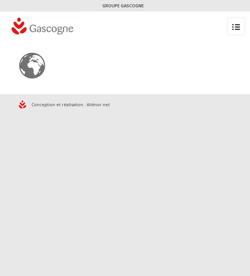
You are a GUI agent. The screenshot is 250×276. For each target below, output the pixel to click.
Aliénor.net (98, 104)
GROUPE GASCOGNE (123, 5)
